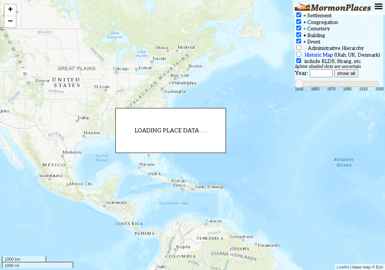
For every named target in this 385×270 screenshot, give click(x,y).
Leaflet (343, 267)
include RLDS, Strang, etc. (329, 61)
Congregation (317, 22)
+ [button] (10, 10)
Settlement (314, 15)
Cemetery (313, 29)
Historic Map (319, 55)
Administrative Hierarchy (330, 48)
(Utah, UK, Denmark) (338, 55)
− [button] (10, 21)
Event (308, 42)
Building (310, 35)
